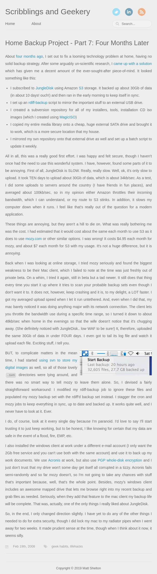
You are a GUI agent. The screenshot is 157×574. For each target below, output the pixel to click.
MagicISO (67, 117)
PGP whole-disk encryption (120, 460)
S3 (81, 88)
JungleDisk (44, 88)
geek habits (59, 546)
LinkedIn (129, 12)
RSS (142, 12)
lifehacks (76, 546)
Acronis (54, 460)
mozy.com (33, 239)
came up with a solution (133, 64)
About (36, 24)
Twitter (116, 12)
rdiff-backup (37, 103)
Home (10, 24)
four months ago (29, 56)
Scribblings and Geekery (47, 11)
